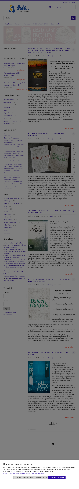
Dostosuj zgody (41, 477)
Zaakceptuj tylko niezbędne (24, 477)
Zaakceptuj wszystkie (57, 477)
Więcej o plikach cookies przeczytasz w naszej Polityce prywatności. (23, 473)
